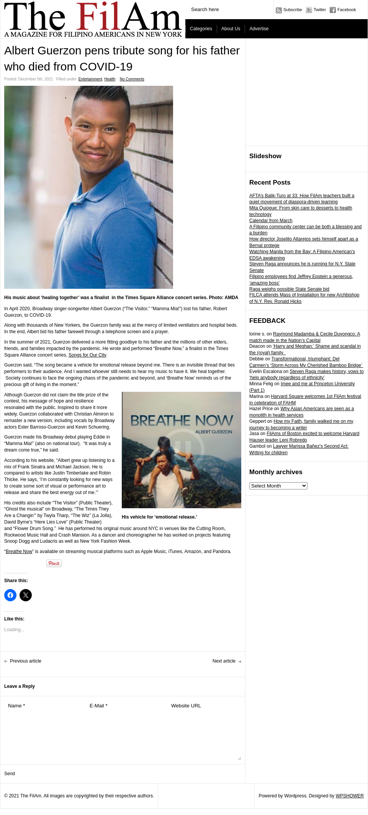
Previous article (25, 661)
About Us (230, 28)
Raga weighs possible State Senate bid (289, 289)
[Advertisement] (306, 92)
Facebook (346, 9)
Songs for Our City (87, 355)
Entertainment (90, 79)
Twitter (320, 9)
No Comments (132, 79)
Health (110, 79)
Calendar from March (271, 220)
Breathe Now (19, 551)
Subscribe (292, 9)
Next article (224, 661)
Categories (201, 28)
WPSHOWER (350, 796)
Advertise (258, 28)
